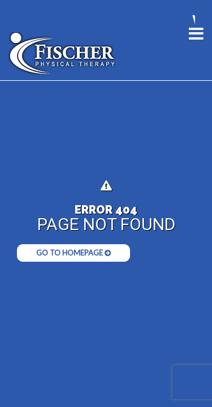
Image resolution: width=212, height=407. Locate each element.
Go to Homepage (73, 252)
